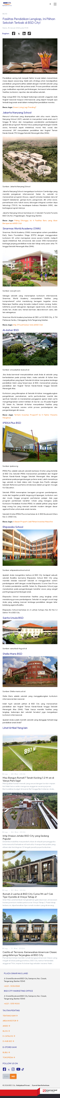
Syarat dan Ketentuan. (41, 1085)
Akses (6, 1026)
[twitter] (19, 34)
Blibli (6, 1052)
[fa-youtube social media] (18, 1069)
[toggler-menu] (55, 4)
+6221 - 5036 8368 (12, 986)
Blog (6, 1031)
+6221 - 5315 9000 (12, 1003)
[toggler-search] (50, 4)
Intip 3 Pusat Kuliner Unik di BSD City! (28, 325)
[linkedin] (24, 33)
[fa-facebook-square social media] (4, 1069)
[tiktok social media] (9, 1070)
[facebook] (14, 33)
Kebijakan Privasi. (23, 1085)
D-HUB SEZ (8, 1041)
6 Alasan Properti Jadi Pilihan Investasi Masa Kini (33, 521)
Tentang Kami (10, 1016)
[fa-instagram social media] (13, 1069)
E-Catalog (9, 1036)
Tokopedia (9, 1057)
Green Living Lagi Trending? (24, 107)
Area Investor (10, 1021)
